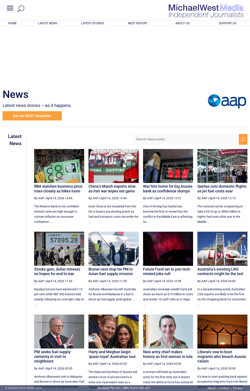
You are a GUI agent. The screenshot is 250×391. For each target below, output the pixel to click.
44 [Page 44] (212, 349)
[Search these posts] (185, 83)
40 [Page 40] (169, 349)
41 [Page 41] (179, 349)
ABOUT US (182, 23)
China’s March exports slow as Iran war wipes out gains (112, 132)
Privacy (238, 388)
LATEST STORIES (92, 23)
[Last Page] (243, 349)
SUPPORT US (227, 23)
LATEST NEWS (47, 23)
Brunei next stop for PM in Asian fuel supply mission (110, 215)
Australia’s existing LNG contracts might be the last (220, 215)
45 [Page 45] (223, 349)
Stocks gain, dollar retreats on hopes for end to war (57, 215)
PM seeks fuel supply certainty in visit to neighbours (52, 300)
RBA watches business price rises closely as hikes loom (58, 132)
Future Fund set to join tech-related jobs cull (167, 215)
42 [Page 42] (190, 349)
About (211, 388)
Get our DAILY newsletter (32, 60)
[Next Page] (233, 349)
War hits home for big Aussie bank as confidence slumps (167, 132)
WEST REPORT (137, 23)
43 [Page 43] (201, 349)
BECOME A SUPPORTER (228, 364)
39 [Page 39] (158, 349)
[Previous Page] (148, 349)
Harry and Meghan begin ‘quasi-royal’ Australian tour (112, 298)
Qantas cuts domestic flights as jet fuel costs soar (222, 132)
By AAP (39, 142)
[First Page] (139, 349)
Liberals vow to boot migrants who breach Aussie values (221, 300)
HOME (12, 23)
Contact (224, 388)
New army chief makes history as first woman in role (168, 298)
